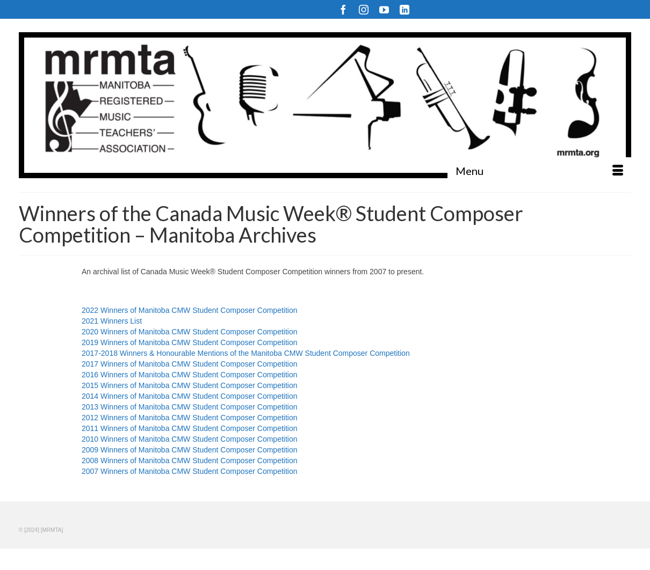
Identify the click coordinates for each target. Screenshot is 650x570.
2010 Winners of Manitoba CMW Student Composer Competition (190, 439)
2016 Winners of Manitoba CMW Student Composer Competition (190, 374)
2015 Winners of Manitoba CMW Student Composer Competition (190, 385)
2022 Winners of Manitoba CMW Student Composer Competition (190, 310)
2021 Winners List (112, 321)
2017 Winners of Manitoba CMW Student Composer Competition (190, 364)
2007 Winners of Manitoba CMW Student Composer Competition (190, 471)
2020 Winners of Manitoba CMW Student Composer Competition (190, 331)
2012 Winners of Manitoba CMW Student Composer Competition (190, 417)
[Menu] (539, 170)
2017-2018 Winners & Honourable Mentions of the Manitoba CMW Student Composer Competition (246, 353)
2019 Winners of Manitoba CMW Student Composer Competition (190, 342)
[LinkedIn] (404, 9)
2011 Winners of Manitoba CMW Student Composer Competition (190, 428)
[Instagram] (363, 9)
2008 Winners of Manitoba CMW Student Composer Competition (190, 460)
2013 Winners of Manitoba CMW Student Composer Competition (190, 407)
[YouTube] (384, 9)
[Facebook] (343, 9)
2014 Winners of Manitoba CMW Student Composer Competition (190, 396)
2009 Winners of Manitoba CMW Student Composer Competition (190, 449)
